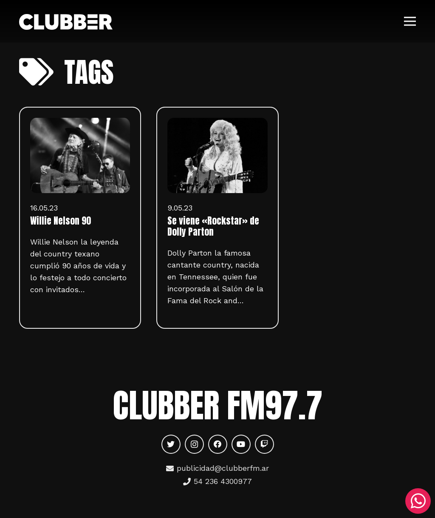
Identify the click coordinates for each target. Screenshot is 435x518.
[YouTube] (241, 444)
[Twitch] (264, 444)
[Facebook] (217, 444)
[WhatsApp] (418, 501)
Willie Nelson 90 (60, 221)
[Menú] (410, 21)
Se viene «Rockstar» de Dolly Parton (213, 226)
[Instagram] (194, 444)
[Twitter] (171, 444)
